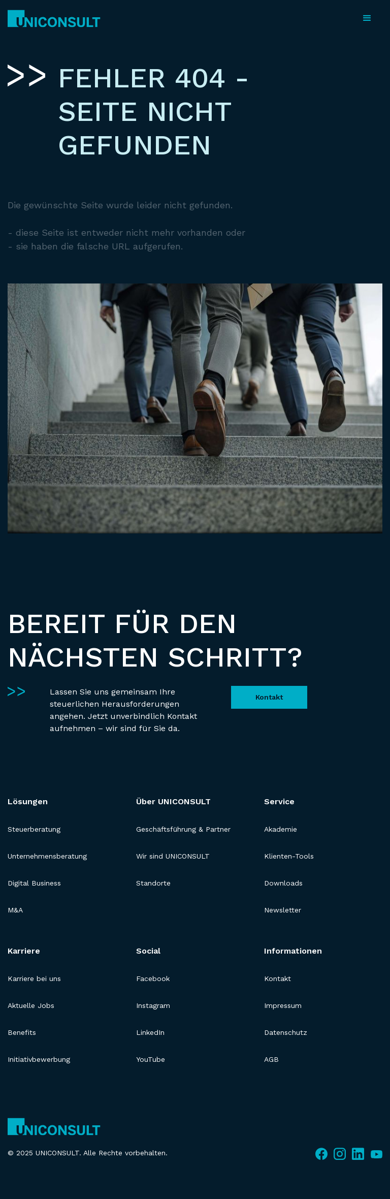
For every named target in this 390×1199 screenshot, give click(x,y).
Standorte (153, 883)
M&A (15, 910)
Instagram (153, 1005)
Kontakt (269, 697)
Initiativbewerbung (39, 1059)
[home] (54, 18)
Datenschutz (285, 1032)
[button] (367, 18)
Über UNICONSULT (173, 801)
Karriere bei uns (34, 978)
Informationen (293, 951)
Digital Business (34, 883)
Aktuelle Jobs (31, 1005)
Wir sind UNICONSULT (173, 856)
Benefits (22, 1032)
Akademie (280, 829)
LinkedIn (150, 1032)
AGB (271, 1059)
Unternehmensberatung (47, 856)
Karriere (24, 951)
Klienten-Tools (289, 856)
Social (148, 951)
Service (279, 801)
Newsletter (282, 910)
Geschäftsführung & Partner (183, 829)
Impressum (283, 1005)
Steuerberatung (34, 829)
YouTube (150, 1059)
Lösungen (28, 801)
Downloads (283, 883)
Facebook (153, 978)
